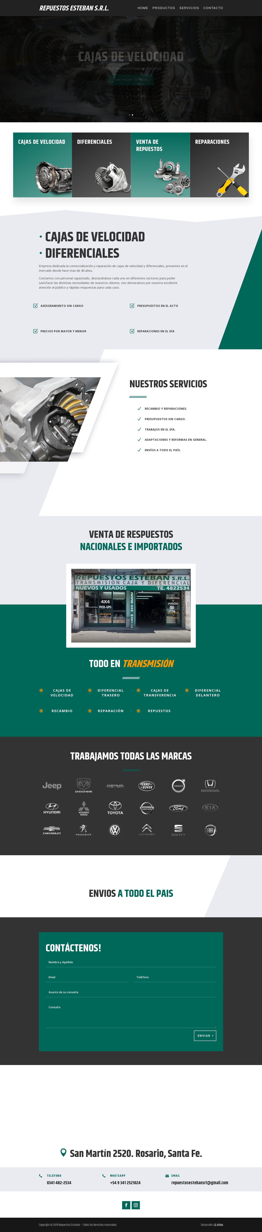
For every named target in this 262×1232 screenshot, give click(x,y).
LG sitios (218, 1225)
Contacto (213, 8)
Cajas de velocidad (131, 57)
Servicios (189, 8)
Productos (163, 8)
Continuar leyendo (131, 79)
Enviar (204, 1036)
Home (143, 8)
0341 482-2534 (59, 1183)
